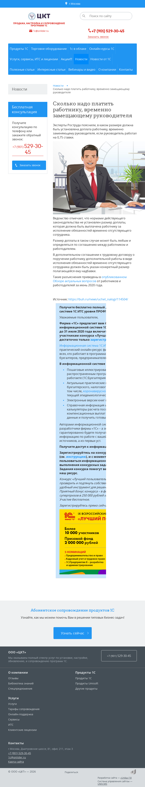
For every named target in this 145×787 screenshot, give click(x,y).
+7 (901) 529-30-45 (19, 753)
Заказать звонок (98, 36)
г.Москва (72, 4)
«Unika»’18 (126, 777)
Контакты (16, 743)
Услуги (13, 698)
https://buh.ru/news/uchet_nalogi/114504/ (98, 299)
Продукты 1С (85, 672)
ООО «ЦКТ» (17, 652)
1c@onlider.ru (17, 757)
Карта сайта (16, 761)
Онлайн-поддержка (20, 714)
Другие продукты (86, 688)
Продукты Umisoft (86, 683)
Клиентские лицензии (22, 730)
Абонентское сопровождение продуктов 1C (72, 610)
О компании (18, 672)
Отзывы (13, 678)
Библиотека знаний (21, 683)
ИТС (10, 724)
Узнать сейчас (72, 633)
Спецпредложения (20, 688)
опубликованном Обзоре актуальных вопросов (90, 279)
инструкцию (76, 457)
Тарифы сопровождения (24, 709)
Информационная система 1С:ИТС (84, 345)
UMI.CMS (102, 783)
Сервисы (14, 719)
